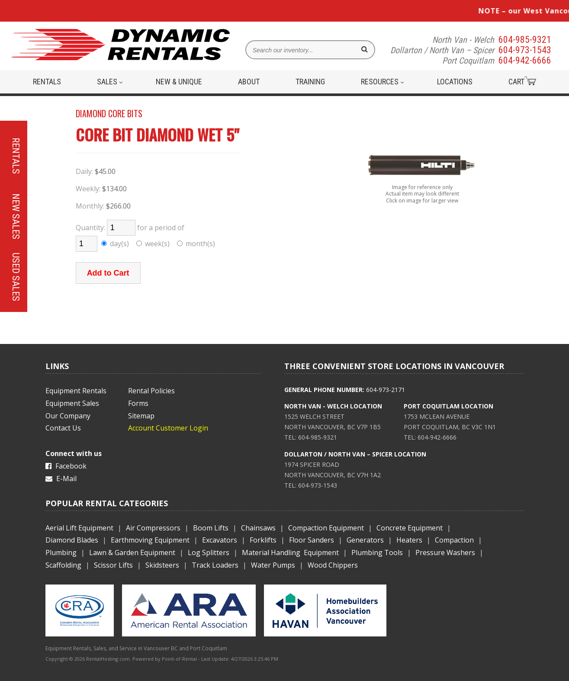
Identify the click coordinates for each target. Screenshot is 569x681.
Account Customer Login (168, 428)
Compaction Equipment (326, 528)
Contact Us (63, 428)
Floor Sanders (311, 540)
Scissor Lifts (113, 565)
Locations (455, 81)
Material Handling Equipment (290, 552)
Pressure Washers (445, 552)
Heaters (409, 540)
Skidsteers (162, 565)
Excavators (219, 540)
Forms (138, 403)
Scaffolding (63, 565)
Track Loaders (215, 565)
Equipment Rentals (75, 390)
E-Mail (61, 478)
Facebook (66, 466)
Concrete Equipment (409, 528)
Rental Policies (151, 390)
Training (310, 81)
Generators (365, 540)
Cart (522, 81)
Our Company (67, 416)
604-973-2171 (385, 389)
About (249, 81)
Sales (109, 81)
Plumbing (61, 552)
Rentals (47, 81)
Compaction (454, 540)
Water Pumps (273, 565)
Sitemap (141, 416)
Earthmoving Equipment (150, 540)
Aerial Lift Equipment (79, 528)
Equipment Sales (72, 403)
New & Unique (179, 81)
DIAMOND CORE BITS (109, 113)
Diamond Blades (71, 540)
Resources (382, 81)
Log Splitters (208, 552)
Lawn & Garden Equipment (132, 552)
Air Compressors (153, 528)
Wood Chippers (333, 565)
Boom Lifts (210, 528)
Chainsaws (258, 528)
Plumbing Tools (377, 552)
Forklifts (263, 540)
